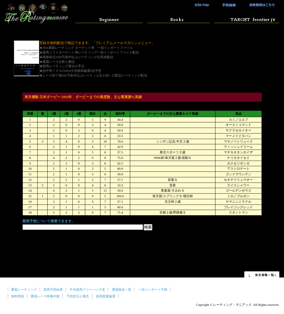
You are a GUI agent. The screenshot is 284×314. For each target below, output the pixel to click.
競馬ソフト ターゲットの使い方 (245, 19)
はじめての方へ (109, 19)
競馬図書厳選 (105, 296)
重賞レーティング (24, 289)
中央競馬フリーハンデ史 (87, 289)
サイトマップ (202, 5)
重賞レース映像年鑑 (45, 296)
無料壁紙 (17, 296)
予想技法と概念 (78, 296)
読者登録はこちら (260, 5)
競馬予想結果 (226, 5)
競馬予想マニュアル (177, 19)
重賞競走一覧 (121, 289)
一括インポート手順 (152, 289)
